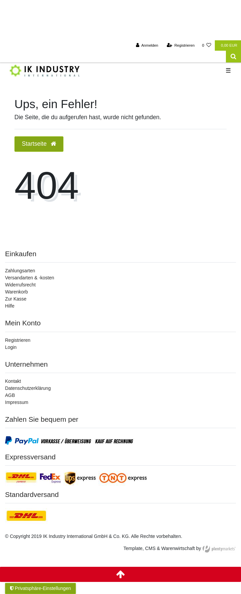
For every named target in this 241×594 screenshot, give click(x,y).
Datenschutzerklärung (28, 388)
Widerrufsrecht (20, 284)
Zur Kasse (16, 299)
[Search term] (113, 56)
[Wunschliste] (206, 45)
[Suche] (233, 56)
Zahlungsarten (20, 270)
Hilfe (9, 306)
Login (10, 347)
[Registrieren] (180, 45)
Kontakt (13, 381)
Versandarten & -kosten (29, 277)
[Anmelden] (147, 45)
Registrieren (17, 340)
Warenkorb (16, 291)
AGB (10, 395)
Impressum (16, 402)
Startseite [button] (39, 143)
